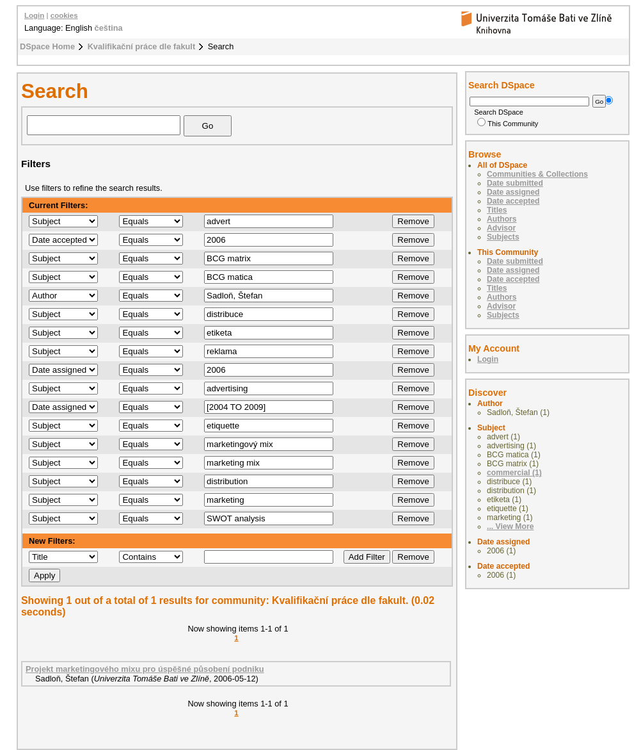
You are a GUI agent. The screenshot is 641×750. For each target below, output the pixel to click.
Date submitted (515, 183)
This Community (507, 123)
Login (34, 15)
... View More (510, 526)
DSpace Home (47, 46)
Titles (497, 210)
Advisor (501, 228)
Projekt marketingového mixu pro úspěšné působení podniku (145, 669)
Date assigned (513, 192)
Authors (502, 219)
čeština (109, 28)
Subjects (503, 236)
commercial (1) (514, 472)
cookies (64, 15)
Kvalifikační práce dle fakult (142, 46)
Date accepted (513, 201)
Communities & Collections (537, 174)
